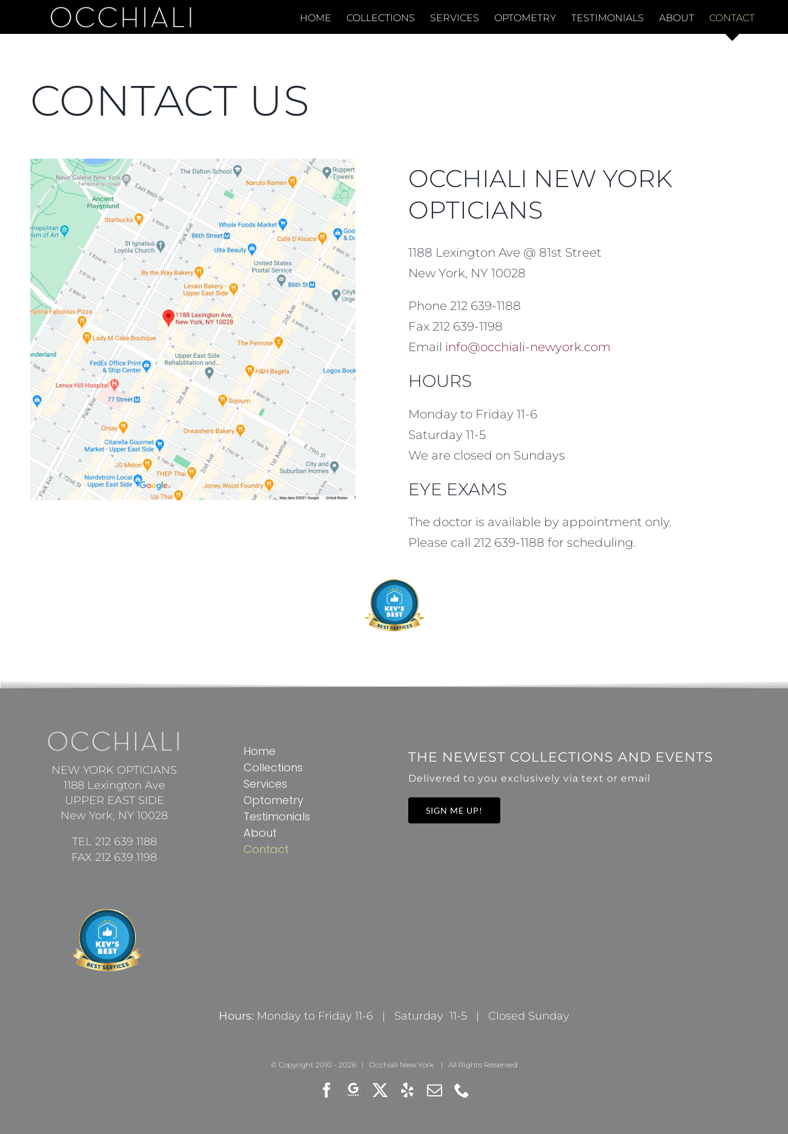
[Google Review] (353, 1090)
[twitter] (380, 1090)
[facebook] (326, 1090)
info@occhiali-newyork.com (528, 347)
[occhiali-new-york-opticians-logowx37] (114, 737)
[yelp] (407, 1090)
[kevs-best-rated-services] (394, 583)
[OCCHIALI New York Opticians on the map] (192, 164)
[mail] (434, 1090)
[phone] (461, 1090)
